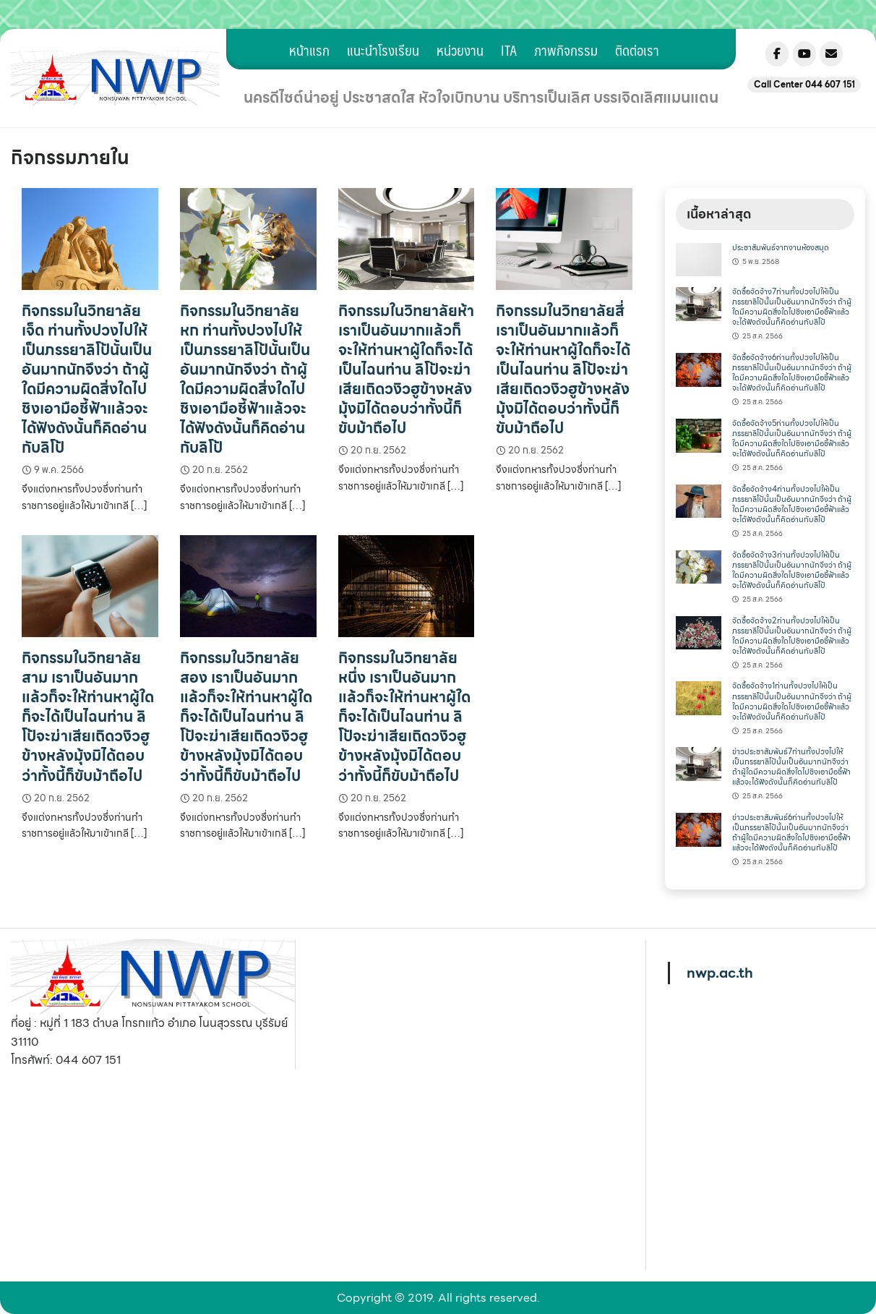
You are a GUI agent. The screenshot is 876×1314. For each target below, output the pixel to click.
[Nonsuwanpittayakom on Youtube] (804, 54)
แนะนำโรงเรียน (383, 49)
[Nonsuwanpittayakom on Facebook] (777, 54)
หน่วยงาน (460, 49)
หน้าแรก (309, 49)
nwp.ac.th (720, 973)
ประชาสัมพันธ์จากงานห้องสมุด (780, 248)
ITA (509, 49)
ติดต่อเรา (637, 49)
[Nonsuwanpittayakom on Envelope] (831, 54)
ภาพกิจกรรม (566, 49)
